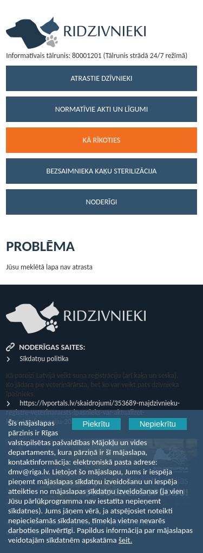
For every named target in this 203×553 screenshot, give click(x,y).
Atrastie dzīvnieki (101, 78)
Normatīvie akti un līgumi (101, 109)
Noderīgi (101, 202)
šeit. (125, 540)
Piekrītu (96, 424)
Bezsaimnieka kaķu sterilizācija (102, 171)
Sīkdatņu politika (43, 358)
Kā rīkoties (101, 140)
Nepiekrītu (158, 424)
